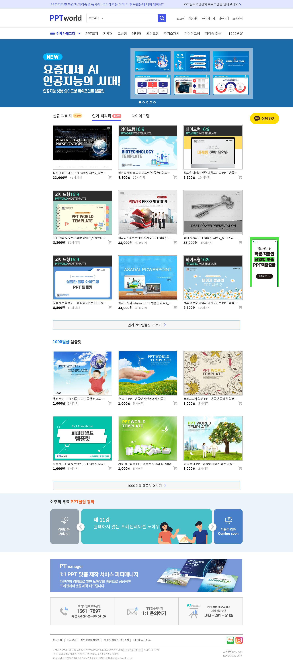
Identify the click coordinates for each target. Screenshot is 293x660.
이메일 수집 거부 (142, 640)
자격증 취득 (213, 33)
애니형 (136, 33)
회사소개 (57, 640)
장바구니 (224, 18)
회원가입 (193, 18)
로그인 (181, 18)
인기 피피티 (106, 115)
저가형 (107, 33)
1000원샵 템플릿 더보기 (146, 485)
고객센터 (238, 18)
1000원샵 (235, 33)
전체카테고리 (64, 33)
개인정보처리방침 (90, 640)
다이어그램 (192, 33)
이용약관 (71, 640)
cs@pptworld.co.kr (123, 658)
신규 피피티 (67, 115)
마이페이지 (208, 18)
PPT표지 (91, 33)
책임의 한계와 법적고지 (116, 640)
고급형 (122, 33)
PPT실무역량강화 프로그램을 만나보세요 (211, 4)
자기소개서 (171, 33)
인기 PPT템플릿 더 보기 (147, 325)
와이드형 (152, 33)
